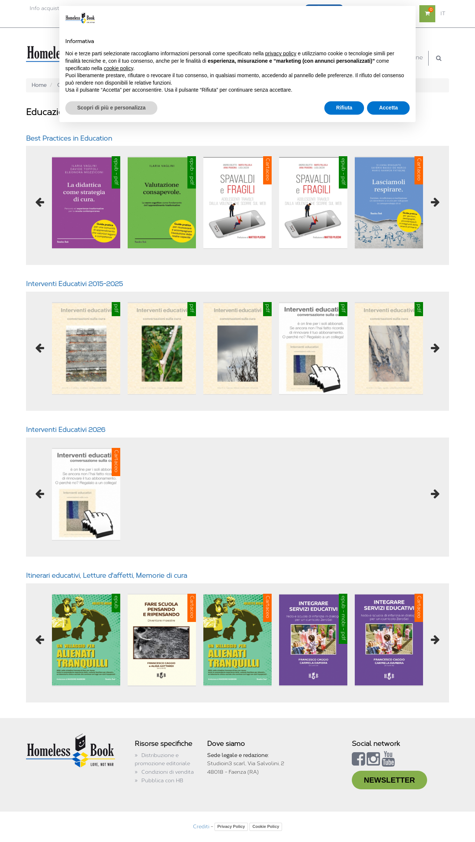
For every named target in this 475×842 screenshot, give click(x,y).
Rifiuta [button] (344, 108)
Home (39, 85)
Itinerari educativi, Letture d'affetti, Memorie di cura (106, 575)
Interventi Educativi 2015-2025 (74, 284)
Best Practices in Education (69, 138)
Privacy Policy (231, 826)
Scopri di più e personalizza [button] (111, 108)
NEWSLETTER (389, 780)
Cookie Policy (265, 826)
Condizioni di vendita (167, 772)
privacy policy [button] (281, 53)
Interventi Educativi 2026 (65, 430)
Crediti (201, 826)
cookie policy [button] (118, 68)
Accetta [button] (388, 108)
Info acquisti (45, 8)
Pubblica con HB (162, 780)
